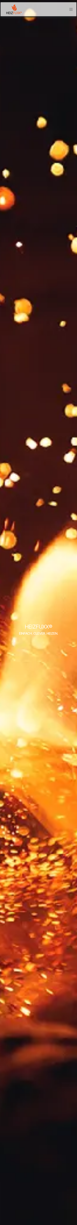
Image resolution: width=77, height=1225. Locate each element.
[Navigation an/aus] (71, 9)
